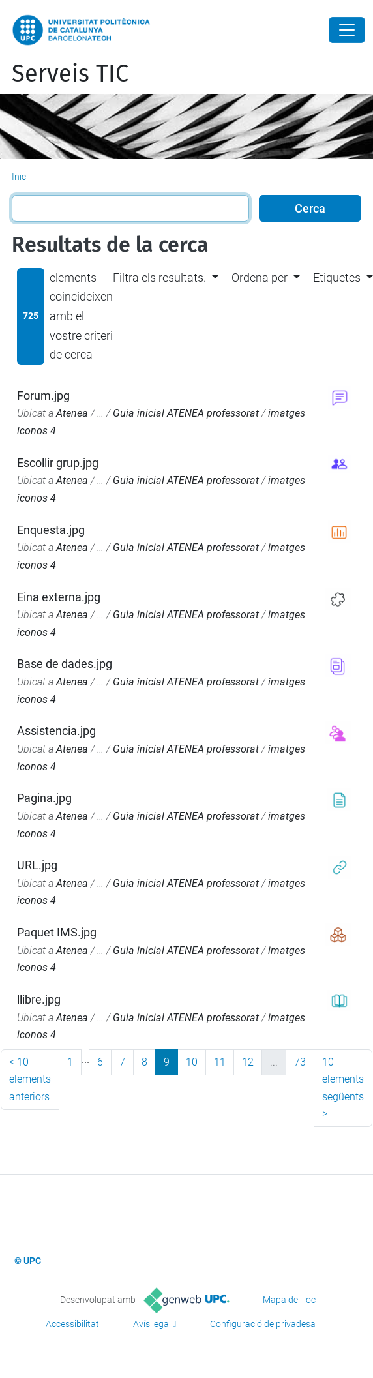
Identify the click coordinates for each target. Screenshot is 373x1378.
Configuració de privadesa (263, 1324)
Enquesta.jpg (51, 530)
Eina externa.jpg (58, 597)
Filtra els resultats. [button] (159, 277)
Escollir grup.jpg (57, 463)
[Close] (347, 30)
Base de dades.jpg (64, 663)
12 (248, 1062)
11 (220, 1062)
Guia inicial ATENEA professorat (186, 413)
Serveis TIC (70, 73)
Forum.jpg (43, 395)
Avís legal (152, 1324)
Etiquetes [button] (337, 277)
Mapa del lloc (289, 1300)
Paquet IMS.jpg (57, 932)
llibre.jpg (39, 999)
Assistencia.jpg (56, 731)
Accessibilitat (72, 1324)
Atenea (72, 413)
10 (192, 1062)
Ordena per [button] (259, 277)
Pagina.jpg (44, 798)
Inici (20, 177)
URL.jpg (37, 865)
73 (300, 1062)
